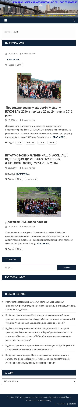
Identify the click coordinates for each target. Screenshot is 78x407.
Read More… (13, 59)
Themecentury (45, 401)
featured (30, 142)
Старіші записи (13, 259)
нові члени (31, 179)
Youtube (72, 404)
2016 (19, 65)
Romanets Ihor (28, 54)
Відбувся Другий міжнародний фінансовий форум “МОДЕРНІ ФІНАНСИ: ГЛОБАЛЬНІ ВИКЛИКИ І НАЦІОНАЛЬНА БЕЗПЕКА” (40, 347)
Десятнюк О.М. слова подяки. (26, 222)
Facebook (61, 404)
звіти (41, 142)
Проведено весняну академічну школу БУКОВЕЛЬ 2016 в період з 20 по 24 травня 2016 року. (38, 111)
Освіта (52, 142)
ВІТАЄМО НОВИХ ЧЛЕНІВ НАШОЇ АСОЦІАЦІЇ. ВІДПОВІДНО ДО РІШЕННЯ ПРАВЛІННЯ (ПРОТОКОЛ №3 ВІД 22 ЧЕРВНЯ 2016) (36, 159)
